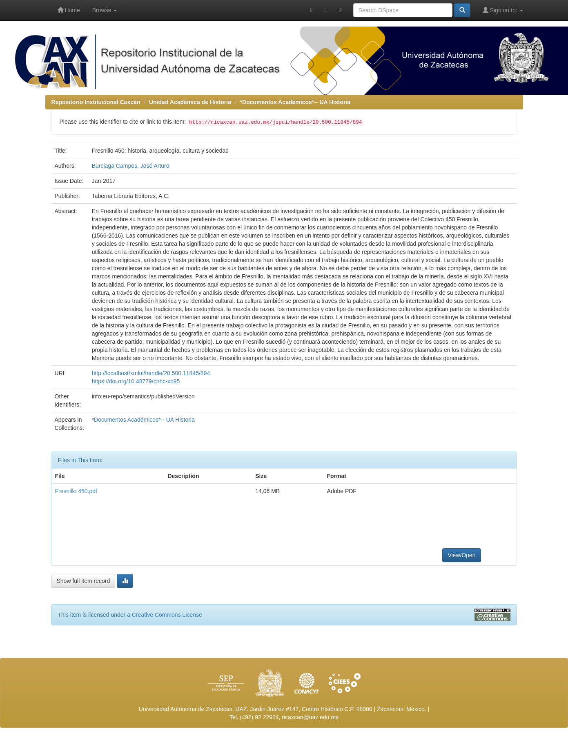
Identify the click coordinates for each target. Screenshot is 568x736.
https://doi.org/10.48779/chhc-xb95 (136, 381)
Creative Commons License (167, 614)
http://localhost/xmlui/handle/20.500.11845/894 (151, 373)
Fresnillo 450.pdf (76, 491)
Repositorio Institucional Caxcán (95, 102)
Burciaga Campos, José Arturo (130, 165)
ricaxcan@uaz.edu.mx (310, 717)
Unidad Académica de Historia (190, 102)
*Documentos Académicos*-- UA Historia (295, 102)
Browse (104, 10)
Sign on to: (503, 10)
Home (69, 10)
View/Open (461, 555)
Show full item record (83, 581)
